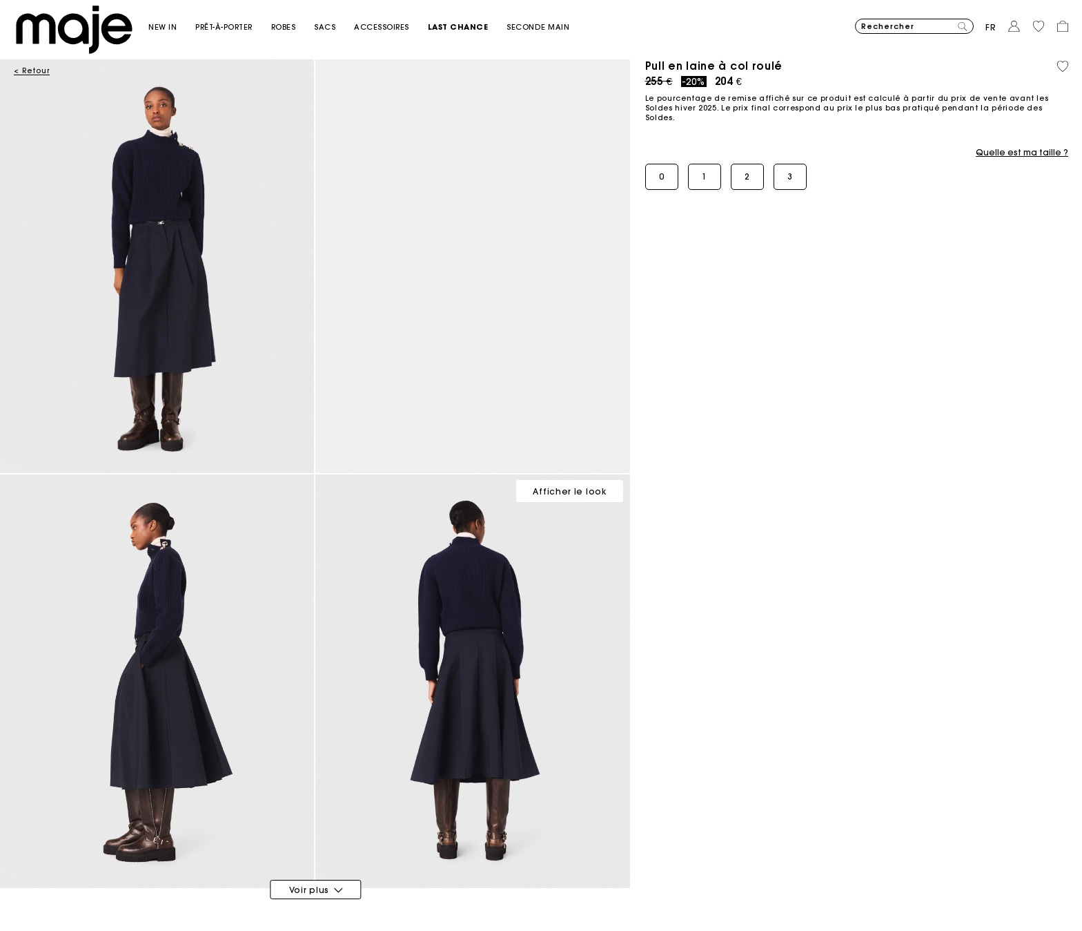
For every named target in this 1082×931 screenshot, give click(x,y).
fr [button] (990, 27)
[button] (171, 27)
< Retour (32, 70)
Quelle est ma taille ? (1022, 152)
